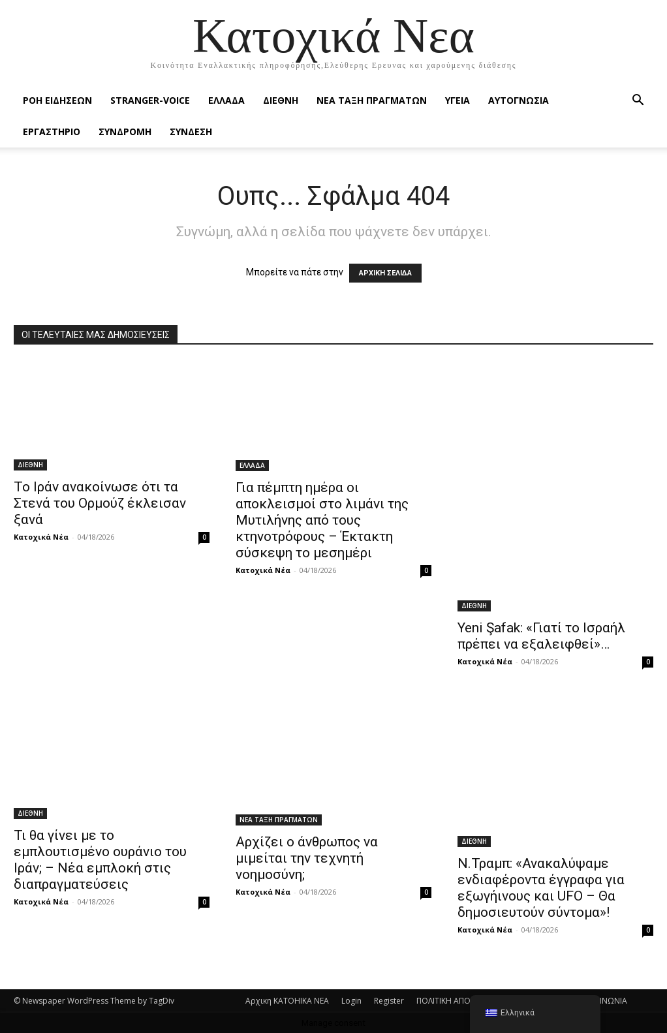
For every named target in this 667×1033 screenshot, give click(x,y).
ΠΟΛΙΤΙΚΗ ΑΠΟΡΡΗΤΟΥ (458, 1000)
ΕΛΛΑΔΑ (226, 100)
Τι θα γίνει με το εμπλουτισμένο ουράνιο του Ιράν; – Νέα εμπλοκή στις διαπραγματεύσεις (100, 859)
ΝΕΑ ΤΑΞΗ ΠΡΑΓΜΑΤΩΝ (372, 100)
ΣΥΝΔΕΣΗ (191, 131)
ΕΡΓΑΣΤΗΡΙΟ (51, 131)
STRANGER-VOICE (150, 100)
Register (389, 1000)
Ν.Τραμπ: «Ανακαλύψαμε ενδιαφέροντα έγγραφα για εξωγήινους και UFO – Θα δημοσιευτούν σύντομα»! (541, 888)
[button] (637, 101)
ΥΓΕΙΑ (457, 100)
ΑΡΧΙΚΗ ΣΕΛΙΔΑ (385, 273)
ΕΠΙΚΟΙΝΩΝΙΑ (602, 1000)
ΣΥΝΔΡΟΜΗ (125, 131)
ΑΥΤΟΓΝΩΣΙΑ (518, 100)
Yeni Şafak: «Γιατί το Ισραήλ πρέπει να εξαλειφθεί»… (541, 636)
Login (351, 1000)
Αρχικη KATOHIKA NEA (287, 1000)
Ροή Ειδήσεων (57, 100)
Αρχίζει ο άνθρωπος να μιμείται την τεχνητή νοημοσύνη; (307, 858)
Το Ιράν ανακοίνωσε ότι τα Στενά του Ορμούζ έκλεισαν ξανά (100, 503)
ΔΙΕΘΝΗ (280, 100)
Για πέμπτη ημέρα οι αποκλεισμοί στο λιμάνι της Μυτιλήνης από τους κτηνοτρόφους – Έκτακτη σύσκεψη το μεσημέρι (322, 520)
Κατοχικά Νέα (41, 537)
